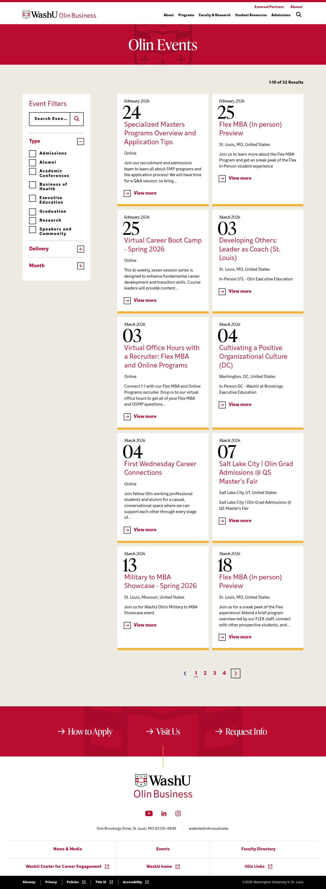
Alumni (42, 162)
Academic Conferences (49, 173)
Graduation (48, 211)
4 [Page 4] (224, 673)
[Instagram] (178, 815)
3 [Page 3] (214, 673)
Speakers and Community (50, 231)
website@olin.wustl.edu (208, 829)
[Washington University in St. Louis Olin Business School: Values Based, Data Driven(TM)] (163, 796)
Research (45, 220)
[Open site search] (298, 14)
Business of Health (48, 186)
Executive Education (46, 200)
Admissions (48, 153)
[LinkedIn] (164, 815)
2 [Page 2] (205, 673)
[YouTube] (149, 815)
